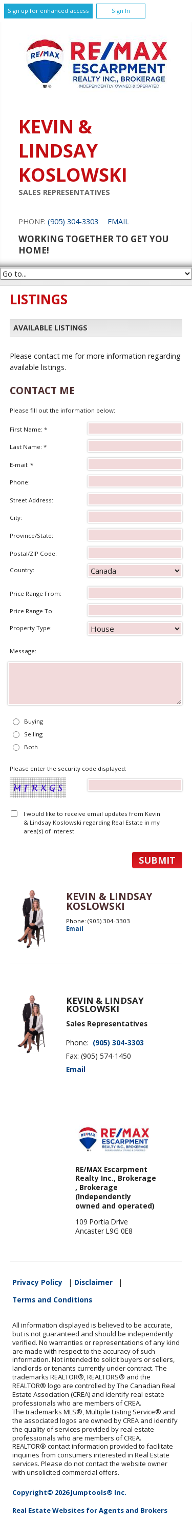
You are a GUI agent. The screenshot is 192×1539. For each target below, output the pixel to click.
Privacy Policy (37, 1282)
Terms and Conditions (52, 1299)
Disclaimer (93, 1282)
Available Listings (50, 328)
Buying (33, 721)
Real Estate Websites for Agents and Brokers (89, 1510)
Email (118, 221)
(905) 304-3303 (73, 221)
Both (31, 747)
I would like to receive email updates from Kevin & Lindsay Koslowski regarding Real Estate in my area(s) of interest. (92, 822)
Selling (33, 734)
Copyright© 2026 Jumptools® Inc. (69, 1492)
